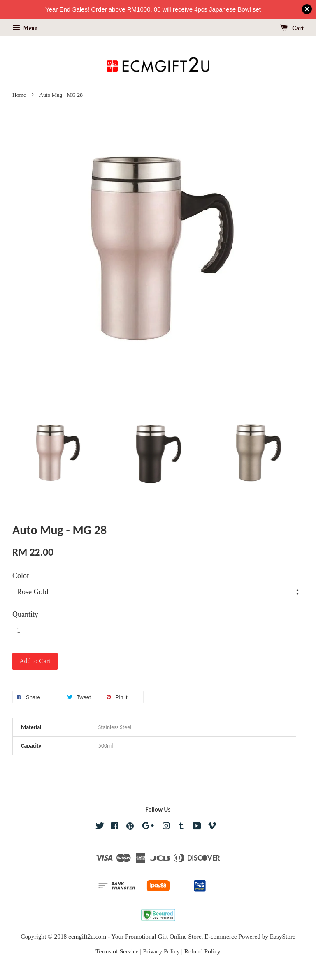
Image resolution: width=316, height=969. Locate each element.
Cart (292, 28)
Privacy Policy (161, 951)
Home (19, 95)
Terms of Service (116, 951)
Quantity (25, 614)
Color (20, 576)
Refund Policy (202, 951)
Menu (25, 28)
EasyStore (282, 936)
